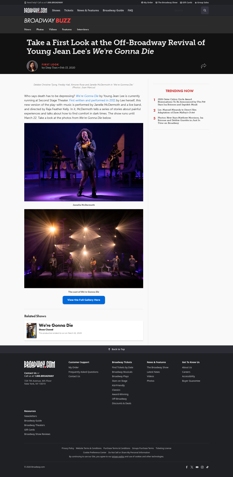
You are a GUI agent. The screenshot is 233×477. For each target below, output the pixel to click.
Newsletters (30, 416)
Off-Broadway (119, 398)
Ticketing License (163, 448)
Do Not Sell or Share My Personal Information (129, 452)
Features (67, 29)
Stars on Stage (119, 380)
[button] (203, 67)
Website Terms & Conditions (88, 448)
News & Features (88, 10)
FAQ (130, 10)
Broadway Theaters (34, 425)
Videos (53, 29)
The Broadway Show (166, 2)
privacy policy (118, 456)
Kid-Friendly (118, 385)
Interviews (83, 29)
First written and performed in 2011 (92, 100)
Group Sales (202, 2)
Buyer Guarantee (191, 380)
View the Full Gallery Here (83, 299)
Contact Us (30, 373)
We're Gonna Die (87, 96)
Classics (116, 389)
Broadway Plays (120, 376)
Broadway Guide (113, 10)
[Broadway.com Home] (35, 10)
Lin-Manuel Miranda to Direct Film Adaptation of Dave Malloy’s (177, 111)
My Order (147, 2)
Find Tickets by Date (122, 367)
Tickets (68, 10)
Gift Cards (186, 2)
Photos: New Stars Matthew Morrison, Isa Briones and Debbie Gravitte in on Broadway (180, 120)
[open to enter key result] (205, 10)
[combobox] (190, 10)
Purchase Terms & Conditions (117, 448)
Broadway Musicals (122, 371)
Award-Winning (120, 394)
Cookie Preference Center (94, 452)
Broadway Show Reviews (37, 434)
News (27, 29)
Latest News (153, 371)
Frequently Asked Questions (83, 371)
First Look (50, 64)
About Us (187, 367)
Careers (186, 371)
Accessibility (188, 376)
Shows (56, 10)
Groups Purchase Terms (143, 448)
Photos (40, 29)
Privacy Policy (68, 448)
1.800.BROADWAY (43, 2)
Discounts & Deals (121, 403)
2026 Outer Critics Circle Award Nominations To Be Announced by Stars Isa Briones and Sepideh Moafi (181, 102)
